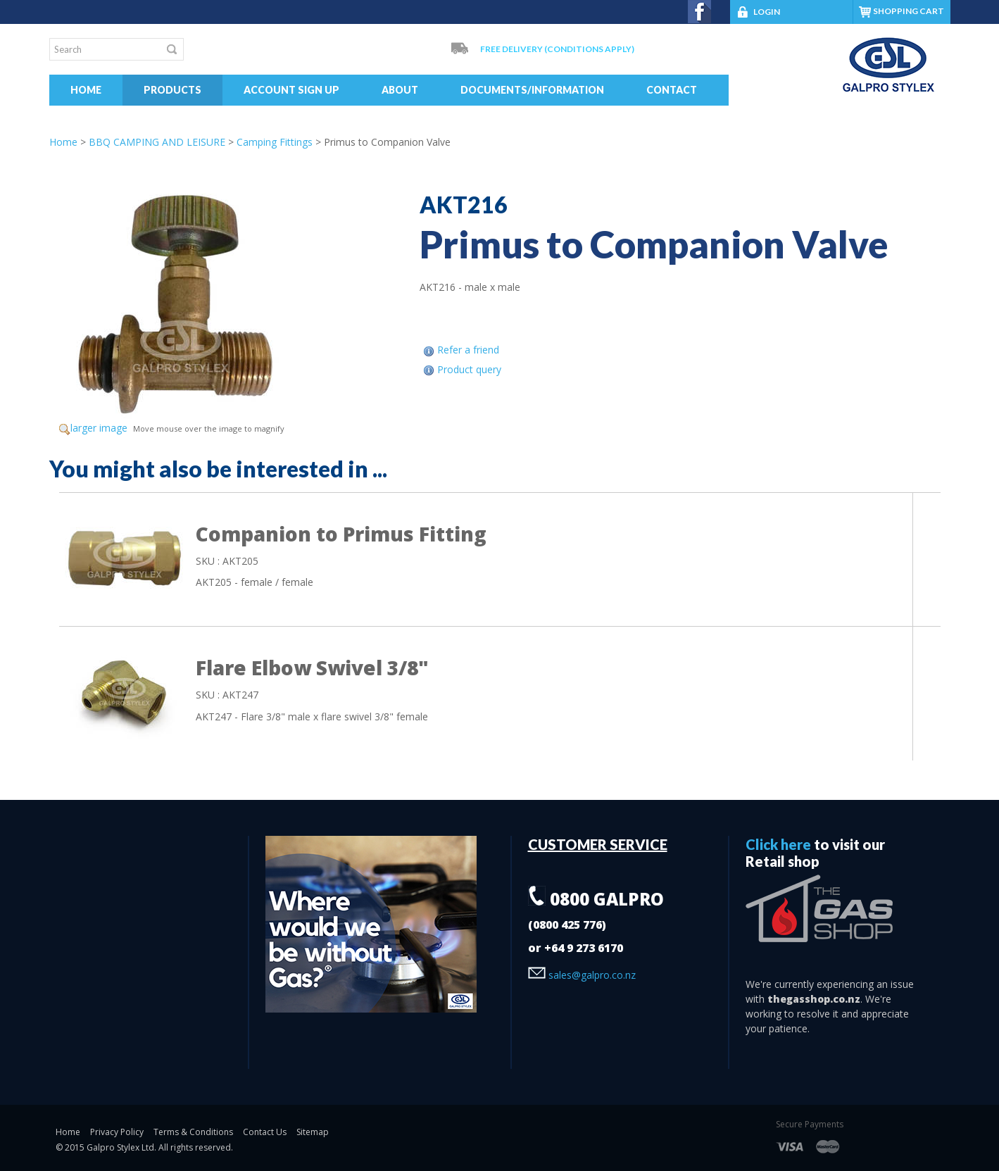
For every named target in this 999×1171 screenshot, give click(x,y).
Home (85, 90)
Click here (778, 844)
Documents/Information (532, 90)
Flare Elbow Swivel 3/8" (312, 667)
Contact (671, 90)
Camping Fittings (275, 142)
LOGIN (759, 11)
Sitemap (312, 1132)
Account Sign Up (291, 90)
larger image (98, 427)
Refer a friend (468, 349)
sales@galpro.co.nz (582, 975)
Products (172, 90)
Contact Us (265, 1132)
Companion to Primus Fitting (341, 533)
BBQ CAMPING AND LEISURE (157, 142)
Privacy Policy (117, 1132)
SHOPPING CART (908, 11)
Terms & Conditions (193, 1132)
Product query (469, 369)
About (400, 90)
